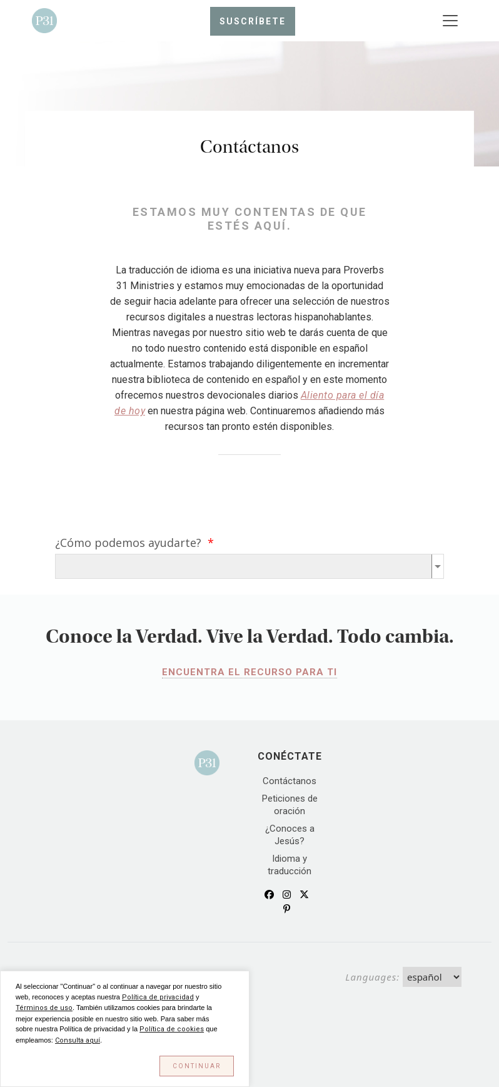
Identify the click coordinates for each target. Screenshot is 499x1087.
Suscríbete (252, 21)
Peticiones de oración (290, 805)
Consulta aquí (77, 1040)
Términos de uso (44, 1008)
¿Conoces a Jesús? (290, 835)
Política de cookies (171, 1029)
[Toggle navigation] (450, 21)
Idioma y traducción (289, 865)
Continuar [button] (197, 1066)
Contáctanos (289, 781)
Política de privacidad (158, 997)
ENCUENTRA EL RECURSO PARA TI (249, 672)
